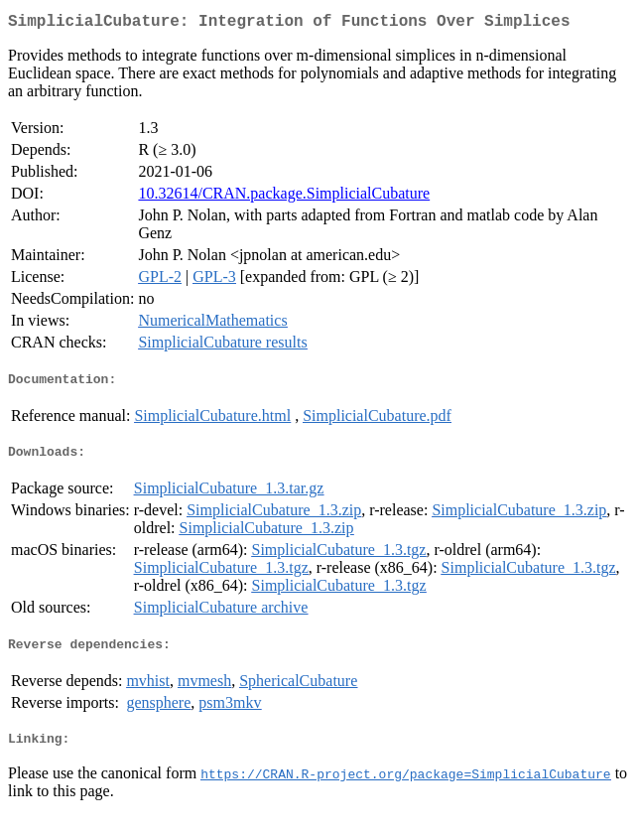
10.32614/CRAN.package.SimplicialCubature (284, 197)
